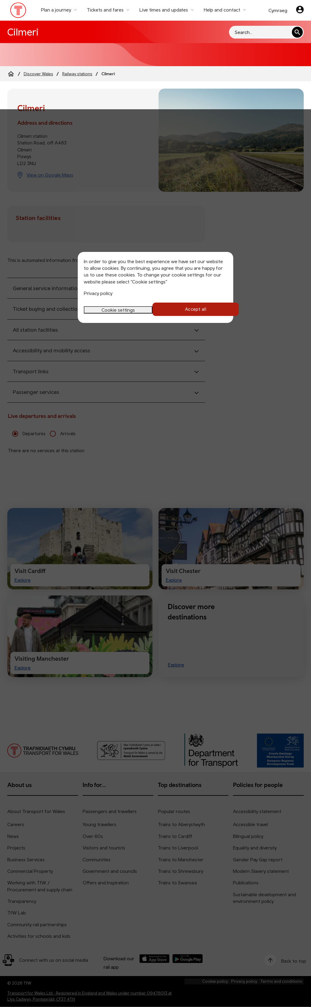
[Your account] (300, 10)
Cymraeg (277, 10)
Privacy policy (98, 293)
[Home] (11, 73)
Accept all (193, 309)
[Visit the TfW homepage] (18, 11)
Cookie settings (118, 309)
